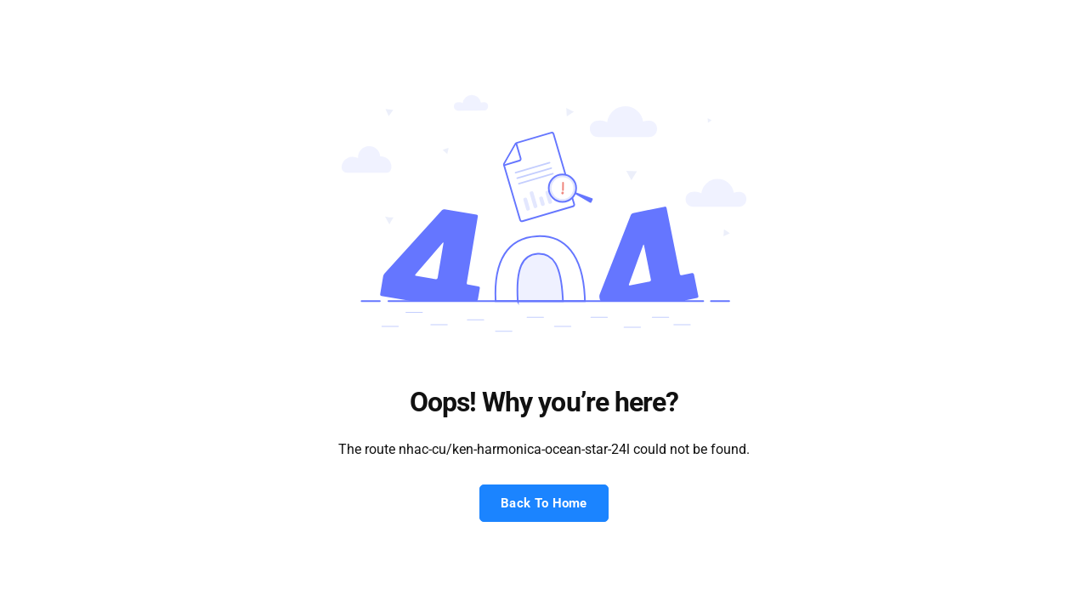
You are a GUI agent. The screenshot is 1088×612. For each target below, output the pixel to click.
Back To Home (544, 503)
